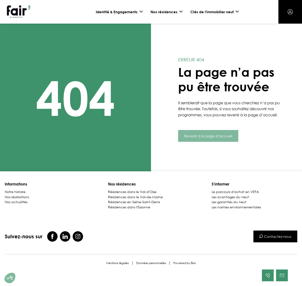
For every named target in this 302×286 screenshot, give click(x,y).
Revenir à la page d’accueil (208, 136)
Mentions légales (117, 263)
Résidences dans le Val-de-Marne (135, 197)
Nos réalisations (17, 197)
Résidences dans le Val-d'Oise (132, 192)
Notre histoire (15, 192)
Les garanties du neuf (229, 202)
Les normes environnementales (236, 207)
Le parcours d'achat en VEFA (235, 192)
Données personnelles (151, 263)
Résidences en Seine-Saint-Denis (134, 202)
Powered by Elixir (184, 263)
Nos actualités (16, 202)
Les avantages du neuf (230, 197)
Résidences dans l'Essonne (129, 207)
